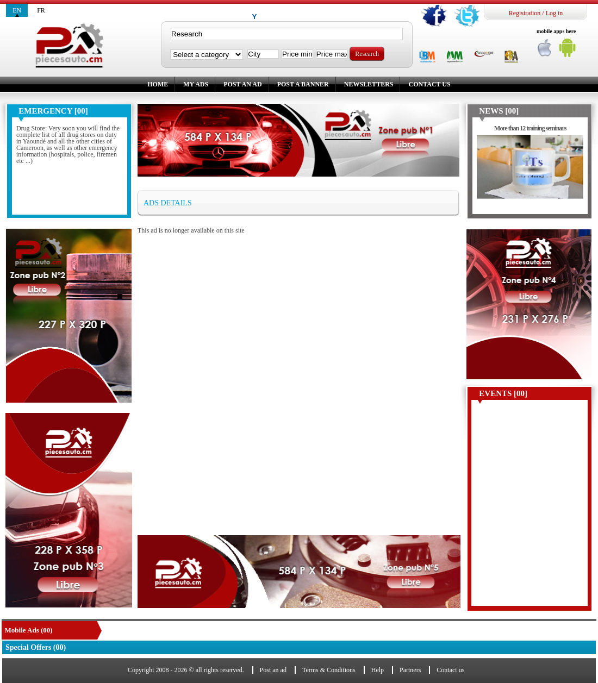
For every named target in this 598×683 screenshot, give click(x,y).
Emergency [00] (53, 110)
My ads (195, 84)
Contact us (429, 84)
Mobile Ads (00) (29, 630)
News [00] (499, 110)
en (17, 10)
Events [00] (503, 393)
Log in (554, 13)
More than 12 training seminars (530, 128)
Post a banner (303, 84)
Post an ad (242, 84)
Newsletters (369, 84)
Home (157, 84)
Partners (410, 670)
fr (41, 10)
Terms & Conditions (329, 670)
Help (377, 670)
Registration (525, 13)
